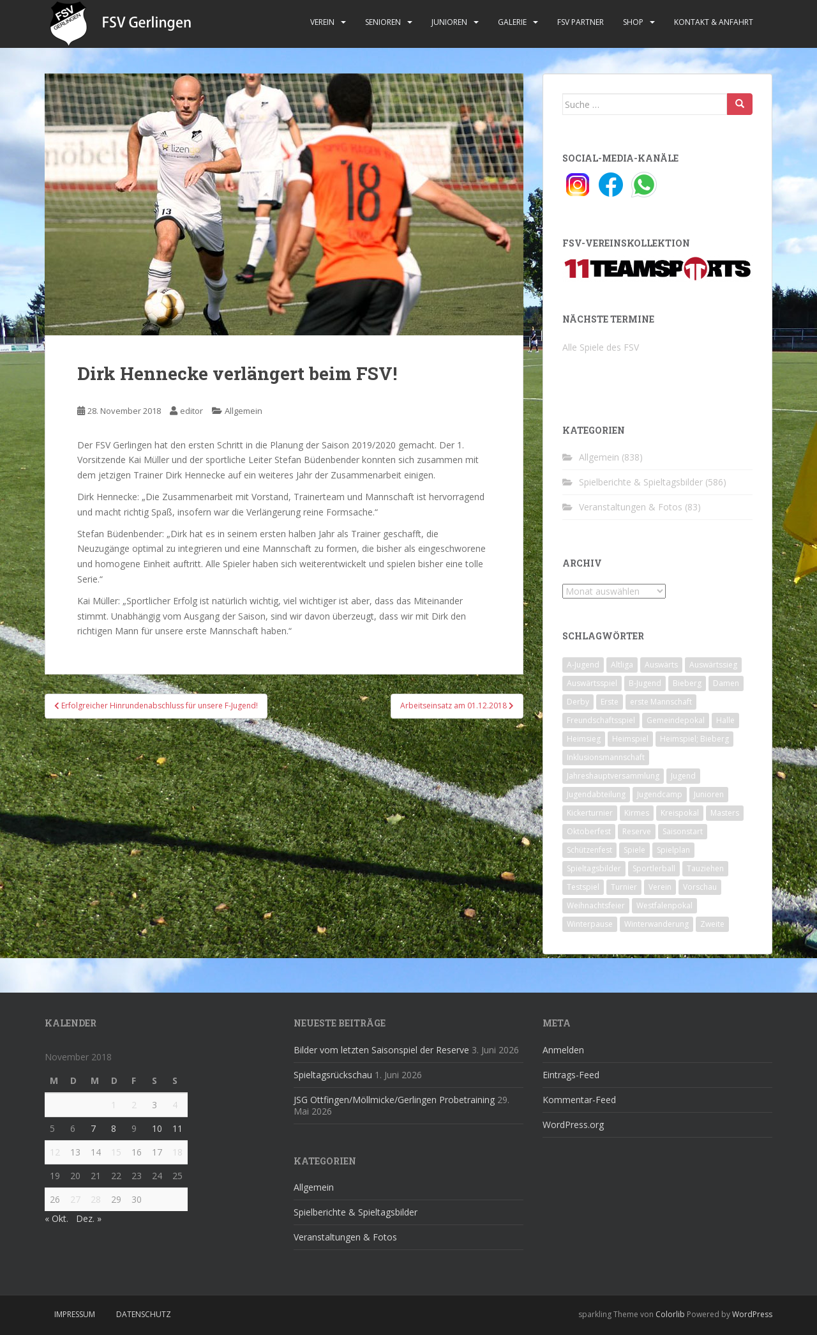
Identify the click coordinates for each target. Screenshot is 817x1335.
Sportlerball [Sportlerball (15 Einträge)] (654, 868)
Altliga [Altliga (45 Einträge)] (622, 664)
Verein (322, 22)
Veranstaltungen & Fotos (630, 507)
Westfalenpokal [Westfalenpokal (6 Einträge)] (664, 905)
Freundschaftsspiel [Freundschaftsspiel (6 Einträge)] (601, 720)
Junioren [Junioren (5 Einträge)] (709, 794)
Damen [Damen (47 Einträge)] (726, 683)
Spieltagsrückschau (333, 1075)
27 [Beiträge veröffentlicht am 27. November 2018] (75, 1199)
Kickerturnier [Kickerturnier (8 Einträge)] (590, 812)
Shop (633, 22)
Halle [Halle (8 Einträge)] (725, 720)
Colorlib (670, 1314)
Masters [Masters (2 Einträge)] (724, 812)
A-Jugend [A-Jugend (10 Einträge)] (583, 664)
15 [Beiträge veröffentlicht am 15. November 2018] (116, 1152)
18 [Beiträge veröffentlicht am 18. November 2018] (177, 1152)
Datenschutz (143, 1314)
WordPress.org (573, 1124)
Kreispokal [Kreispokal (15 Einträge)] (680, 812)
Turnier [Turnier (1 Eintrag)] (624, 886)
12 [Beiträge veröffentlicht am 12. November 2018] (55, 1152)
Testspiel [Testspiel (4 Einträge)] (583, 886)
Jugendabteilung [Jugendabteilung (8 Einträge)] (596, 794)
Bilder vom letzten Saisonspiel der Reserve (381, 1050)
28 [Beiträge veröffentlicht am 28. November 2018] (96, 1199)
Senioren (383, 22)
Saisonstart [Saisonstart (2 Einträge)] (683, 831)
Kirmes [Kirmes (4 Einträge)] (636, 812)
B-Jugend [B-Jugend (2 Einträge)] (645, 683)
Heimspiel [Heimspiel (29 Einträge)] (630, 738)
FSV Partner (580, 22)
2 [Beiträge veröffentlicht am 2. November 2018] (134, 1105)
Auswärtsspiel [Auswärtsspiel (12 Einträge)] (592, 683)
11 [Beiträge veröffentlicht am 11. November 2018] (177, 1128)
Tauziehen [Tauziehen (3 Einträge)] (705, 868)
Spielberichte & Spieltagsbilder (641, 482)
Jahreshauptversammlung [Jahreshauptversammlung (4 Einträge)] (613, 775)
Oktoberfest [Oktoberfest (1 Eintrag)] (589, 831)
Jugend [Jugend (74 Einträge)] (683, 775)
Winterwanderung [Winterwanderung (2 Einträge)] (656, 924)
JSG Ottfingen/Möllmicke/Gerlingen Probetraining (394, 1100)
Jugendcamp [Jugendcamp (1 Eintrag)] (659, 794)
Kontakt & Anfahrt (713, 22)
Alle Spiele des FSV (600, 347)
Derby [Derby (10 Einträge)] (578, 701)
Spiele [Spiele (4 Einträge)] (634, 849)
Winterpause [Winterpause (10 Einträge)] (590, 924)
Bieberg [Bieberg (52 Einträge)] (687, 683)
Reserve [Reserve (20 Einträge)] (636, 831)
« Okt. (56, 1218)
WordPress (752, 1314)
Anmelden (563, 1050)
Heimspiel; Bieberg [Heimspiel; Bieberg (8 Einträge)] (694, 738)
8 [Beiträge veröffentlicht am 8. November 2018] (113, 1128)
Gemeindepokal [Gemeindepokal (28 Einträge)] (676, 720)
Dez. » (88, 1218)
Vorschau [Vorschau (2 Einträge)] (700, 886)
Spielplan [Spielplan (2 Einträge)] (673, 849)
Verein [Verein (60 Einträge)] (659, 886)
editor (191, 410)
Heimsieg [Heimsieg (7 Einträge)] (584, 738)
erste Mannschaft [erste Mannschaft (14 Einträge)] (661, 701)
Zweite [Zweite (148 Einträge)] (712, 924)
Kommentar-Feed (579, 1100)
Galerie (512, 22)
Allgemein (243, 410)
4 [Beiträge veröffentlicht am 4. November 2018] (174, 1105)
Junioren (449, 22)
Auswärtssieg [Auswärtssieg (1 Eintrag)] (713, 664)
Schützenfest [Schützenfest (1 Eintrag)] (589, 849)
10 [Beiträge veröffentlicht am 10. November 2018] (157, 1128)
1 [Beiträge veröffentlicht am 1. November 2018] (113, 1105)
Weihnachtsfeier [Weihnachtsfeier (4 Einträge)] (596, 905)
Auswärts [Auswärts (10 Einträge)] (661, 664)
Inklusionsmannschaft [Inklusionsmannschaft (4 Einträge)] (606, 757)
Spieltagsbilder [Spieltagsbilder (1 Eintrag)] (594, 868)
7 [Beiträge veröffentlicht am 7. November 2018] (93, 1128)
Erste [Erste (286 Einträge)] (609, 701)
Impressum (74, 1314)
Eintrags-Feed (571, 1075)
